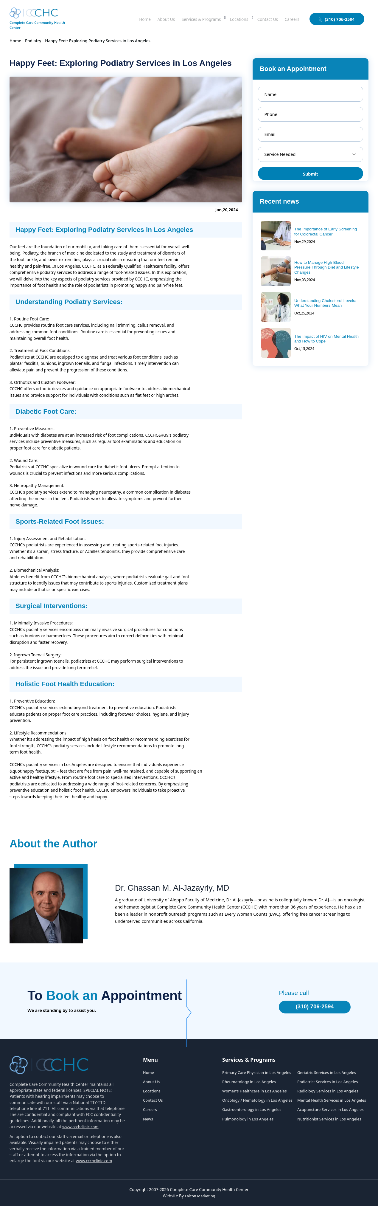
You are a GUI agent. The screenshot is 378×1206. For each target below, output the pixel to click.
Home (129, 19)
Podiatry (33, 41)
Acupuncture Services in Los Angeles (330, 1110)
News (148, 1119)
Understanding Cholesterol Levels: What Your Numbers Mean (325, 303)
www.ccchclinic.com (81, 1127)
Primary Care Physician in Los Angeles (256, 1073)
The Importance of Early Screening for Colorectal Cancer (325, 231)
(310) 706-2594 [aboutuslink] (337, 19)
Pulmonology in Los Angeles (247, 1119)
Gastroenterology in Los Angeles (251, 1110)
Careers (291, 19)
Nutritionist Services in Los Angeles (329, 1119)
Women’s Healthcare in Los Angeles (254, 1091)
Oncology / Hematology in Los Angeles (257, 1101)
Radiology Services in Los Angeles (327, 1091)
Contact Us (264, 19)
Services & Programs (191, 19)
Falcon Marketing (200, 1196)
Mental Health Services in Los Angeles (331, 1101)
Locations (233, 19)
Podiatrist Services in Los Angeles (327, 1082)
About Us (153, 19)
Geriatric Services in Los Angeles (326, 1073)
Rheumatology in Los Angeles (249, 1082)
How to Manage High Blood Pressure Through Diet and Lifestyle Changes (326, 267)
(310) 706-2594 (311, 1007)
